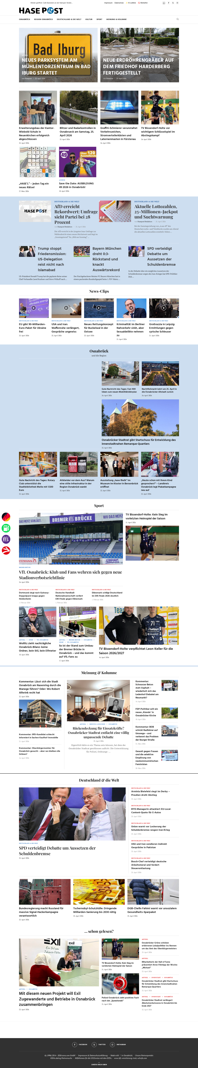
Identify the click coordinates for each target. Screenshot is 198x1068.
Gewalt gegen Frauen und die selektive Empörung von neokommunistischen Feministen (147, 758)
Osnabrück (24, 19)
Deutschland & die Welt (69, 19)
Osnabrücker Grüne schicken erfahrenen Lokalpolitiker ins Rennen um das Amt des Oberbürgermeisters (159, 945)
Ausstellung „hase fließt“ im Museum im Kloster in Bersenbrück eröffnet (119, 483)
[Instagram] (177, 3)
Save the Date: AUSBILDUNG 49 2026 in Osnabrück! (76, 185)
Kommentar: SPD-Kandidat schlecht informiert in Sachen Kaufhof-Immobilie (38, 736)
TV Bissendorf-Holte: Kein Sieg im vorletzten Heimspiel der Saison (147, 516)
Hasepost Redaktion (65, 227)
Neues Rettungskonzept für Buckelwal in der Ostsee (98, 328)
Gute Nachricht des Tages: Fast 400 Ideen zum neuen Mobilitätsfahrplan (119, 390)
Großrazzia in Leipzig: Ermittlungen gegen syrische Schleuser (162, 328)
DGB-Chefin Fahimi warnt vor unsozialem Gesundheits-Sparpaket (152, 910)
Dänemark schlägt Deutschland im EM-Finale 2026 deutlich (107, 594)
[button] (26, 3)
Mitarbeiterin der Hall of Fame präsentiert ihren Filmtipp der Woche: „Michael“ (159, 964)
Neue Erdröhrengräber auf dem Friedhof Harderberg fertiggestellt (138, 67)
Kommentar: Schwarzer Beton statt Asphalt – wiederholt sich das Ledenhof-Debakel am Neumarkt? (147, 690)
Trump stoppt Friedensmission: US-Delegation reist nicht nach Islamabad (52, 259)
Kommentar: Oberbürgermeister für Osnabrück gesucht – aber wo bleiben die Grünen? (39, 751)
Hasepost (28, 78)
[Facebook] (168, 3)
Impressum (108, 3)
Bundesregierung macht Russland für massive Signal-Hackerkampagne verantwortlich (41, 912)
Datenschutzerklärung (99, 1055)
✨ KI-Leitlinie (131, 3)
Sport (99, 19)
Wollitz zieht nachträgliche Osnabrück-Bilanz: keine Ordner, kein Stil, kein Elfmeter (37, 647)
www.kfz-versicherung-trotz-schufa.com (130, 1058)
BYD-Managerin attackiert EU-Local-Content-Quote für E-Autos (151, 811)
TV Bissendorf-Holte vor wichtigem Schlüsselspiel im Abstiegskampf (158, 132)
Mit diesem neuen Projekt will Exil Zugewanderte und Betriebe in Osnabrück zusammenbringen (57, 999)
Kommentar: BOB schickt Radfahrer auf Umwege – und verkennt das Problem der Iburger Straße (147, 733)
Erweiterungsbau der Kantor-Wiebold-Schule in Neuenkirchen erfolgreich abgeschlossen (36, 133)
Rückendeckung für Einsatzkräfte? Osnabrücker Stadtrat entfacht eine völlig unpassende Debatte (98, 732)
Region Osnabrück (43, 19)
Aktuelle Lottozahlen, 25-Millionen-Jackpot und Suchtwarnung (156, 211)
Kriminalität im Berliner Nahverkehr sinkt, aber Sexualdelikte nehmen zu (131, 330)
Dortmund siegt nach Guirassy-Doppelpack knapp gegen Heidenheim (34, 596)
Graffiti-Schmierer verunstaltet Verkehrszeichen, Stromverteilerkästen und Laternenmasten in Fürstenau (118, 133)
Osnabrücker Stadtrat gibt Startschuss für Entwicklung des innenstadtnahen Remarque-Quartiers (139, 442)
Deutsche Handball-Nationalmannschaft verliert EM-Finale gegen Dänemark (69, 596)
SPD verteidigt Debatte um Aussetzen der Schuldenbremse (161, 257)
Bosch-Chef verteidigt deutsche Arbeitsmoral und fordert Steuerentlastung (148, 865)
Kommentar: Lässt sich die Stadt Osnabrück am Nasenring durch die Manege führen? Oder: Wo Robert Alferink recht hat (40, 687)
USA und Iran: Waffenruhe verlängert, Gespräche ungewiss (65, 328)
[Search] (177, 19)
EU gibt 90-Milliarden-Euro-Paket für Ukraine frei (32, 328)
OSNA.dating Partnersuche (61, 1058)
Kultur (88, 19)
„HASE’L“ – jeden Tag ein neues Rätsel (34, 186)
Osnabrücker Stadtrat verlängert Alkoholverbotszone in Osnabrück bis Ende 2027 (159, 1003)
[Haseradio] (6, 550)
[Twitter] (173, 3)
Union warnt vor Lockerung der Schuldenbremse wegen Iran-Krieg (150, 828)
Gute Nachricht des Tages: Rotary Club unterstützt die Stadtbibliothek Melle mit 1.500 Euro (37, 485)
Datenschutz (119, 3)
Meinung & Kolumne (116, 19)
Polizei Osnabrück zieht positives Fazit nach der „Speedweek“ (120, 999)
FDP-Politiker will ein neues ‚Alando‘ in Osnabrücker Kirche (147, 712)
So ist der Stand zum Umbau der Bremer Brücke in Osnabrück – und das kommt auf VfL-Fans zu (76, 651)
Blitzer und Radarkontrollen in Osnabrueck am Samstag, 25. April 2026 (78, 132)
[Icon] (33, 307)
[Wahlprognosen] (6, 517)
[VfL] (6, 539)
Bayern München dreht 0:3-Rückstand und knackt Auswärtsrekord (107, 259)
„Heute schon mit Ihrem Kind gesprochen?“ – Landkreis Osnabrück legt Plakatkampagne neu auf (158, 485)
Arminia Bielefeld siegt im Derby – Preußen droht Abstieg (150, 793)
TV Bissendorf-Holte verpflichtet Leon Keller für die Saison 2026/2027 (136, 651)
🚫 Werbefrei (143, 3)
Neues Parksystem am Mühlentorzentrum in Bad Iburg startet (56, 67)
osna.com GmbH (68, 1055)
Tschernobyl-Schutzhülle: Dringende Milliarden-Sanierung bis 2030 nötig (95, 910)
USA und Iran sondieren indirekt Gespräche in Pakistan (149, 846)
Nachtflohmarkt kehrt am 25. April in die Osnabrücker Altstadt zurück (159, 390)
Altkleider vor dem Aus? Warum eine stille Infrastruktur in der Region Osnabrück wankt (77, 483)
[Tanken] (6, 528)
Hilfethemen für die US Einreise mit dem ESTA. (93, 1058)
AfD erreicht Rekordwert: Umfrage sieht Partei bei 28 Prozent (76, 214)
